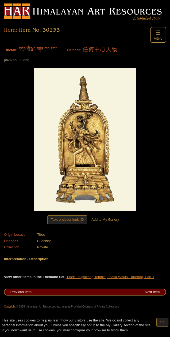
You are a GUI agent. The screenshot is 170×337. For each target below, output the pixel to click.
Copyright (10, 306)
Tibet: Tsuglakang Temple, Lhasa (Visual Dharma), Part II (110, 277)
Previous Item (21, 292)
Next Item (152, 292)
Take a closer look (67, 219)
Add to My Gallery (105, 220)
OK (162, 322)
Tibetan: (10, 50)
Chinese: (74, 50)
